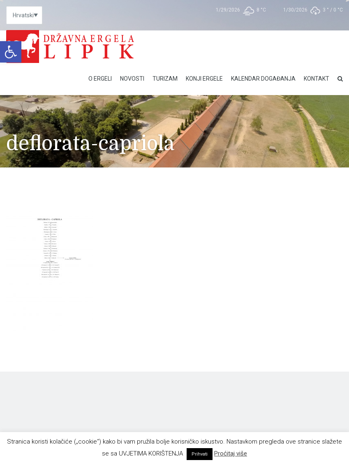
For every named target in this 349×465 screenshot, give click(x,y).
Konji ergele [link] (204, 78)
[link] (10, 52)
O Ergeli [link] (100, 78)
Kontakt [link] (316, 78)
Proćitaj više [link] (230, 453)
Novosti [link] (132, 78)
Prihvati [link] (200, 454)
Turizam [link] (165, 78)
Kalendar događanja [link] (263, 78)
